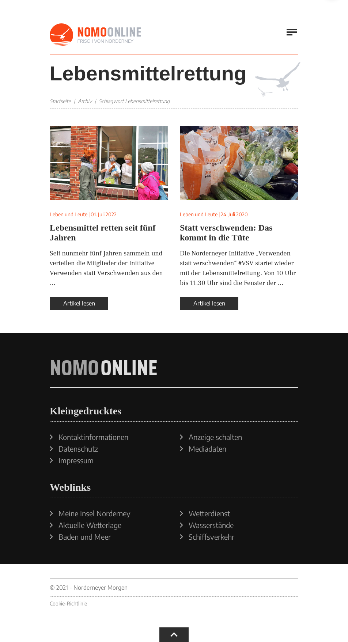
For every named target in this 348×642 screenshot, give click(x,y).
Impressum (76, 460)
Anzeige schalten (215, 437)
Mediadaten (207, 448)
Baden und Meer (84, 536)
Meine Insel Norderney (94, 513)
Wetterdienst (209, 513)
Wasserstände (211, 525)
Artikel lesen (79, 303)
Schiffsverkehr (211, 536)
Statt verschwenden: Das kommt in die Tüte (226, 232)
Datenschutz (78, 448)
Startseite (60, 101)
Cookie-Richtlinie (68, 603)
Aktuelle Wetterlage (89, 525)
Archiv (85, 101)
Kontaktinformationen (93, 437)
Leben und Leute (68, 214)
